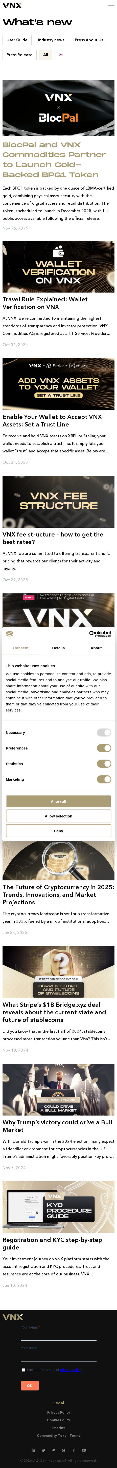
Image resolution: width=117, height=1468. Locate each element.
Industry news (51, 39)
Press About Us (89, 39)
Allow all (58, 801)
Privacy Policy (58, 1412)
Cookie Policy (58, 1420)
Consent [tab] (21, 648)
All (45, 54)
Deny (58, 831)
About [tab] (96, 648)
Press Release (20, 54)
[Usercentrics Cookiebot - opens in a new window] (89, 634)
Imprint (58, 1427)
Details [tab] (58, 648)
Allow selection (58, 816)
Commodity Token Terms (58, 1435)
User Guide (17, 39)
